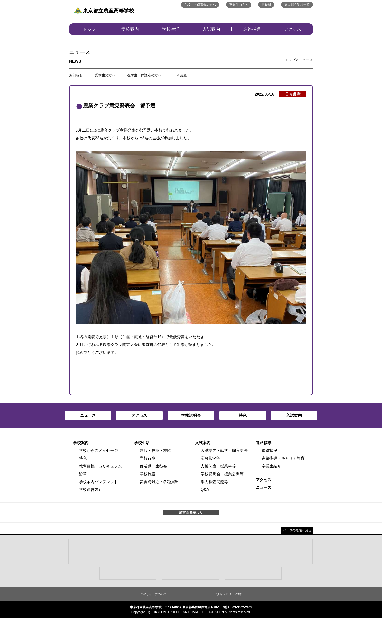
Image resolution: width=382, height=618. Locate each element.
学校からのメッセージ (98, 450)
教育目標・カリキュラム (100, 466)
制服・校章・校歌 (155, 450)
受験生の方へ (105, 75)
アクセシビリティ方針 (228, 594)
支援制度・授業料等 (218, 466)
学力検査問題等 (214, 482)
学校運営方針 (90, 489)
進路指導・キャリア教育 (283, 458)
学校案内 (130, 29)
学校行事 (147, 458)
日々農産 (180, 75)
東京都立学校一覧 (297, 5)
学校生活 (171, 29)
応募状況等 (210, 458)
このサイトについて (153, 594)
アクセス (292, 29)
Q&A (205, 489)
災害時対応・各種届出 (159, 482)
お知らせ (76, 75)
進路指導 (252, 29)
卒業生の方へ (238, 5)
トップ (89, 29)
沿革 (83, 474)
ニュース (306, 60)
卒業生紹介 (271, 466)
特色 (83, 458)
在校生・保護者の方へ (200, 5)
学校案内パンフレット (98, 482)
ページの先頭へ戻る (297, 530)
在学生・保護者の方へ (144, 75)
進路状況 (269, 450)
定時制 (266, 5)
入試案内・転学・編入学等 (224, 450)
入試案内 (211, 29)
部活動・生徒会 (153, 466)
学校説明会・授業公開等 (222, 474)
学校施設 (147, 474)
